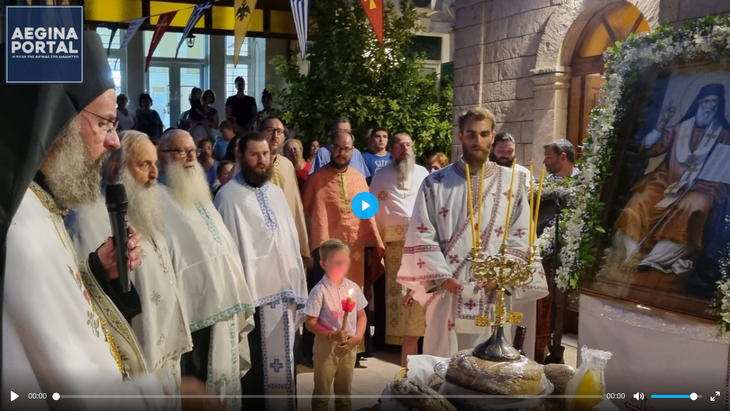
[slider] (327, 396)
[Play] (15, 396)
